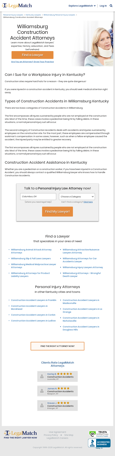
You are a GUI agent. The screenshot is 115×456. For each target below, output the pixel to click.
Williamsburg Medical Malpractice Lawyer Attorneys (33, 266)
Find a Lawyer (32, 55)
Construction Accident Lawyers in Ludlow (33, 320)
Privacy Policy (51, 435)
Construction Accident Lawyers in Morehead (29, 307)
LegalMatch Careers (57, 438)
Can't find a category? (77, 202)
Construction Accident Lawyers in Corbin (33, 314)
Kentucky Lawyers (33, 15)
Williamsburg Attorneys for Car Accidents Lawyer (80, 260)
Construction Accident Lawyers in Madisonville (81, 302)
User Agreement (57, 432)
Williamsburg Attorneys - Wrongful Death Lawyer (82, 275)
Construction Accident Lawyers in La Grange (82, 310)
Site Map (68, 435)
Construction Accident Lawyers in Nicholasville (81, 319)
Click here (88, 202)
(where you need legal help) (38, 202)
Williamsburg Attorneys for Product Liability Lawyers (30, 275)
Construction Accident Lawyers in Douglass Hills (81, 328)
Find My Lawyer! (57, 211)
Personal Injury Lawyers (13, 15)
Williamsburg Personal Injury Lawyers (59, 15)
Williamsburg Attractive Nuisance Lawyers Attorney (81, 251)
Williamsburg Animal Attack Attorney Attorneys (31, 251)
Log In (103, 5)
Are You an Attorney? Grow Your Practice (32, 61)
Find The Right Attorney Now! (57, 346)
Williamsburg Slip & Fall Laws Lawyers (31, 258)
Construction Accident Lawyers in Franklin (33, 300)
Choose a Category (71, 196)
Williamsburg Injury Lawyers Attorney (83, 267)
